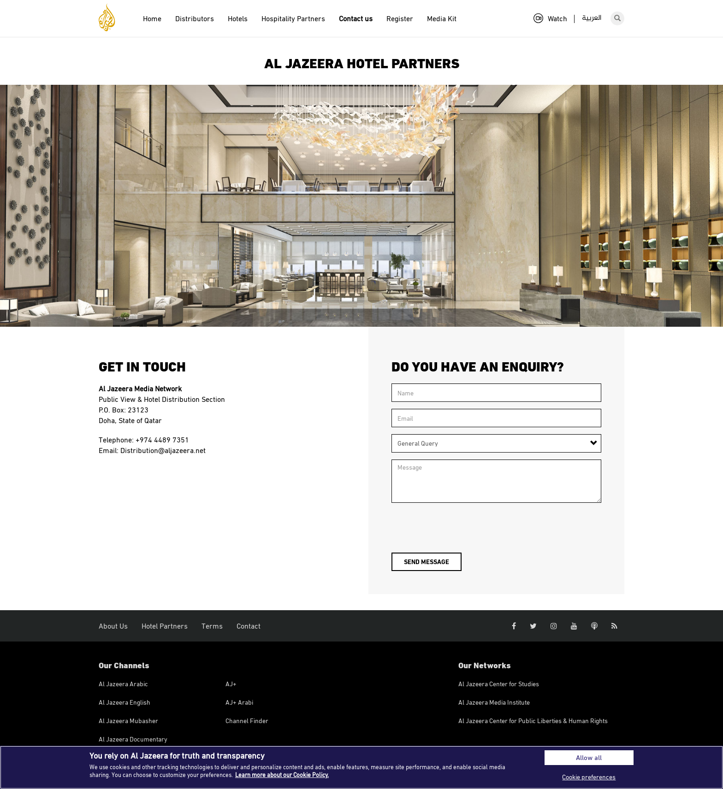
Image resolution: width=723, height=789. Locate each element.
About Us (113, 625)
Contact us (356, 18)
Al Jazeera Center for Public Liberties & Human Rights (533, 720)
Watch (550, 18)
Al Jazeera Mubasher (128, 720)
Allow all (589, 757)
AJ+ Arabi (239, 702)
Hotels (238, 18)
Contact (249, 625)
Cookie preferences (589, 777)
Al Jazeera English (124, 702)
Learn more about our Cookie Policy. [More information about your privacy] (282, 774)
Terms (212, 625)
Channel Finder (246, 720)
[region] (361, 767)
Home (152, 18)
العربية (591, 18)
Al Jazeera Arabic (123, 684)
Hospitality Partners (293, 18)
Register (399, 18)
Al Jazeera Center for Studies (498, 684)
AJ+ (231, 684)
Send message (426, 561)
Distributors (194, 18)
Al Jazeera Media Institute (494, 702)
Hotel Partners (165, 625)
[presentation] (461, 528)
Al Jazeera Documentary (133, 739)
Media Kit (441, 18)
